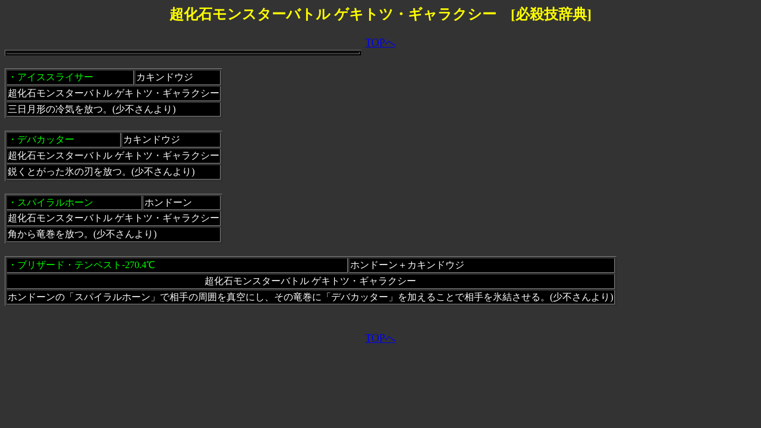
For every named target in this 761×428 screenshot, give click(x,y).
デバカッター (45, 139)
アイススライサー (55, 77)
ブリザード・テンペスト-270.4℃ (86, 265)
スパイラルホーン (55, 202)
